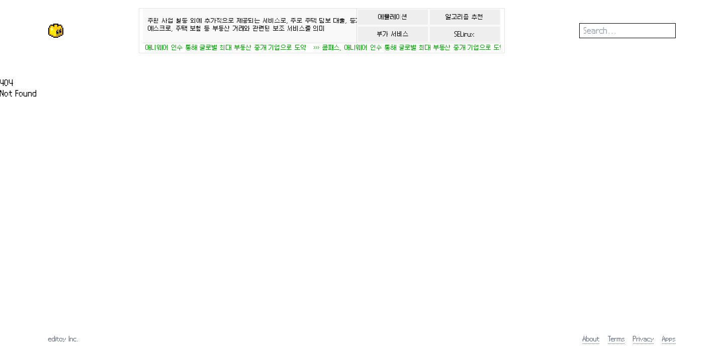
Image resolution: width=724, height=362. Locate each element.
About (591, 338)
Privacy (643, 338)
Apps (669, 338)
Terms (616, 338)
